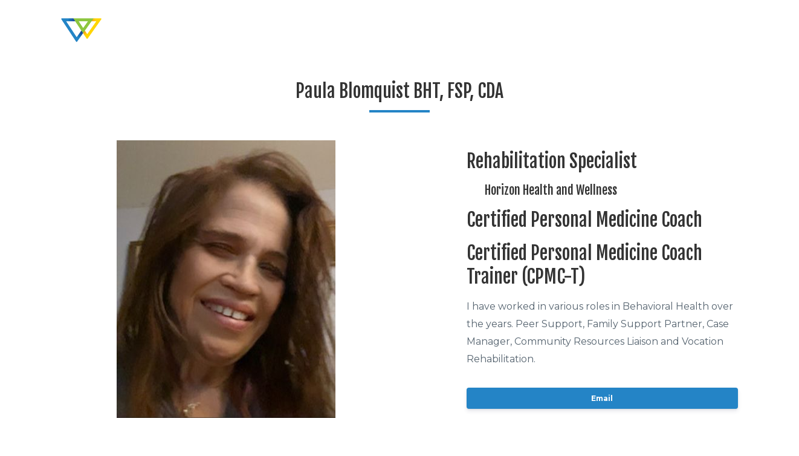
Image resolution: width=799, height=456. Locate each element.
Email (602, 398)
